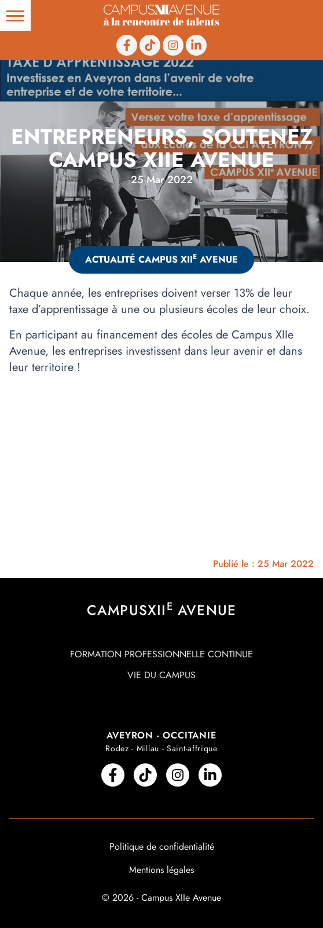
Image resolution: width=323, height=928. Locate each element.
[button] (15, 15)
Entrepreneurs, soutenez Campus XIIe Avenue (162, 148)
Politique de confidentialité (161, 846)
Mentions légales (161, 869)
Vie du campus (161, 675)
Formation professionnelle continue (161, 654)
